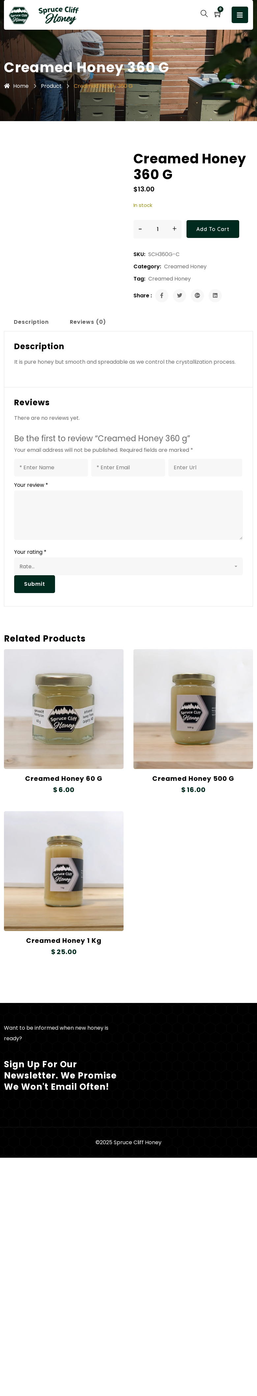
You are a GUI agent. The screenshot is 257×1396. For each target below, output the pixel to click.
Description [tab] (31, 322)
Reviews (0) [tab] (88, 322)
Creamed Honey (185, 266)
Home (16, 86)
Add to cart (212, 229)
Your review (31, 485)
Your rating (30, 552)
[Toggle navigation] (240, 15)
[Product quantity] (157, 229)
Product (51, 86)
